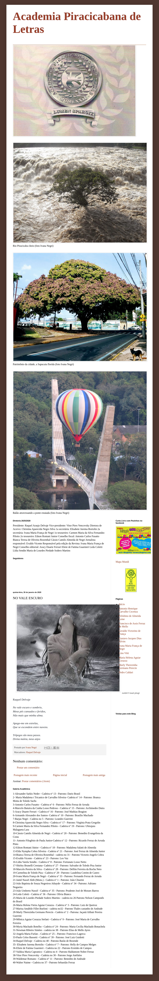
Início (122, 604)
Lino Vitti (124, 653)
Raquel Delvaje (33, 752)
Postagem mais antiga (94, 775)
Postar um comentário (28, 767)
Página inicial (60, 775)
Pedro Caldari (126, 672)
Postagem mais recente (25, 775)
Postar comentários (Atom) (36, 781)
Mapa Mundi (122, 561)
